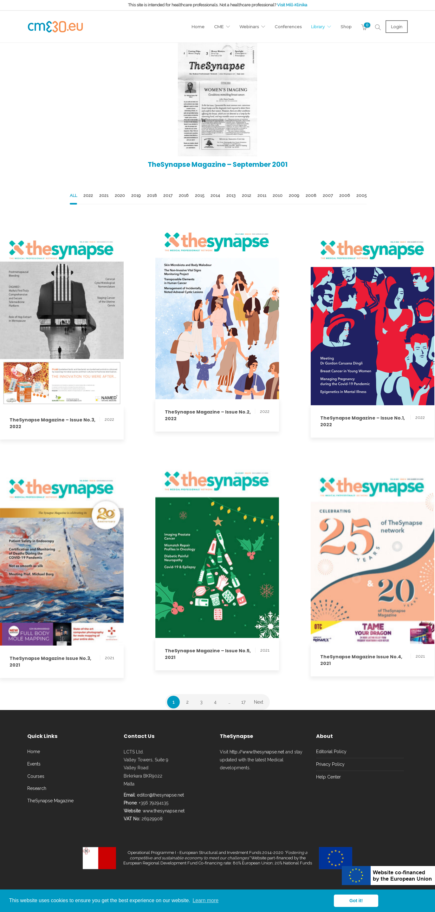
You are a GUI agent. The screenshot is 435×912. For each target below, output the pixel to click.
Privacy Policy (330, 764)
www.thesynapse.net (164, 810)
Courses (35, 776)
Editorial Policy (331, 751)
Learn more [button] (205, 900)
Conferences (288, 26)
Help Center (328, 776)
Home (198, 26)
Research (36, 788)
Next (258, 702)
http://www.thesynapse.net (257, 751)
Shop (346, 26)
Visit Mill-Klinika (292, 5)
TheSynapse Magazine (50, 800)
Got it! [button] (356, 900)
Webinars (249, 26)
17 (243, 702)
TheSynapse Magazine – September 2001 (218, 164)
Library (318, 26)
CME (219, 26)
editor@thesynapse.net (160, 795)
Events (34, 763)
